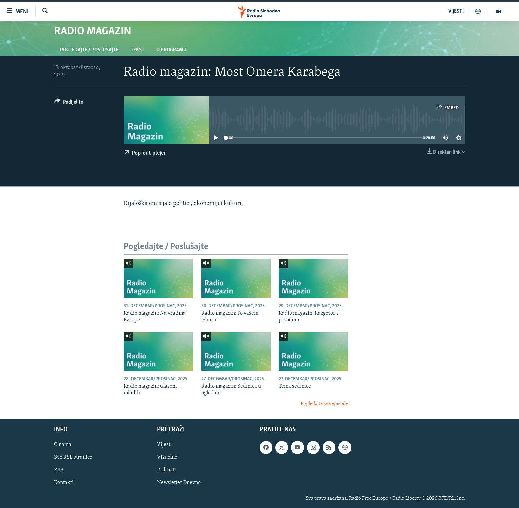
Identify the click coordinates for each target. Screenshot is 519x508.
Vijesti (164, 445)
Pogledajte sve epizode (324, 403)
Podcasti (166, 470)
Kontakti (64, 483)
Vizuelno (167, 457)
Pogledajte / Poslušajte (89, 50)
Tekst (137, 50)
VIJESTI (456, 11)
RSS (58, 470)
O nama (62, 445)
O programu (171, 50)
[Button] (68, 103)
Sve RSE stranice (73, 457)
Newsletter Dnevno (179, 483)
